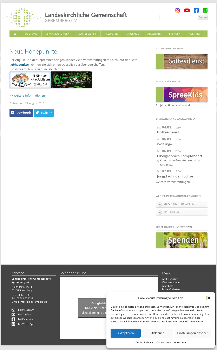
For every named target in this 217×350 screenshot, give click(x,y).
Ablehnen (157, 333)
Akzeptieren (125, 333)
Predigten (111, 33)
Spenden (174, 33)
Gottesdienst (87, 33)
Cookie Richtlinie (145, 342)
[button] (209, 298)
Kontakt (194, 33)
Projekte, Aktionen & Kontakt (174, 105)
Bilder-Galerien (171, 289)
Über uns (31, 33)
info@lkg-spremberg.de (33, 301)
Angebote (154, 33)
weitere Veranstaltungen (173, 182)
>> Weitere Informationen (27, 95)
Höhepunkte (20, 64)
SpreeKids (132, 33)
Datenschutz (163, 342)
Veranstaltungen (58, 33)
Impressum (179, 342)
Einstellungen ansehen (193, 333)
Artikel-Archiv (170, 279)
